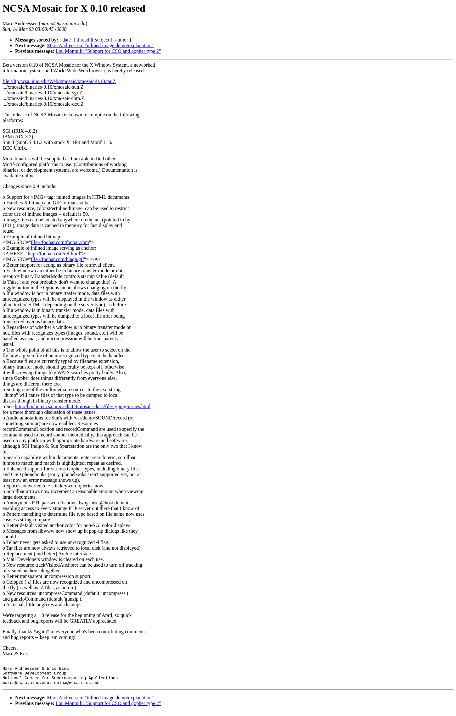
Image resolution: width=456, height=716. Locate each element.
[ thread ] (83, 39)
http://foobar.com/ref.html (54, 253)
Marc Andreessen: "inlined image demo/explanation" (100, 45)
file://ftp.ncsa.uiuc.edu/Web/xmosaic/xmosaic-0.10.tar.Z (59, 81)
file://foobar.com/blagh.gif (57, 259)
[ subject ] (102, 39)
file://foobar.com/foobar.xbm (60, 242)
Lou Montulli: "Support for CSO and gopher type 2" (108, 51)
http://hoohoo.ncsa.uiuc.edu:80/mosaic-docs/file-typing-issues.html (82, 406)
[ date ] (66, 39)
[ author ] (121, 39)
